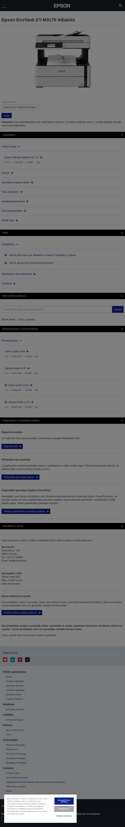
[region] (40, 808)
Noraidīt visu (64, 809)
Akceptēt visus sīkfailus (64, 801)
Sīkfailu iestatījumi (64, 816)
